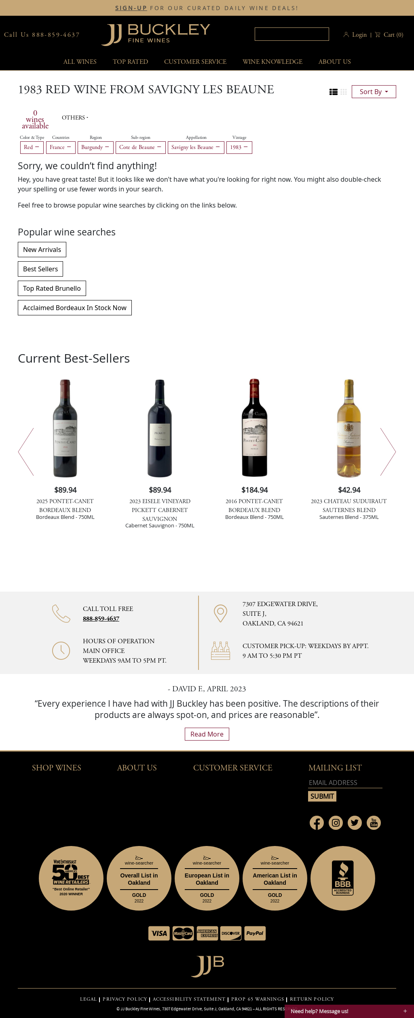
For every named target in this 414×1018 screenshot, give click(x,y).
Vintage (239, 138)
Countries (61, 138)
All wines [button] (80, 62)
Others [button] (74, 118)
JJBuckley (155, 35)
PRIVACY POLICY (125, 999)
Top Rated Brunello (52, 288)
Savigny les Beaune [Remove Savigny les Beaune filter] (196, 147)
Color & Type (32, 138)
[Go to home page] (207, 964)
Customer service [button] (195, 62)
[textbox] (292, 34)
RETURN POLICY (312, 999)
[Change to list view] (334, 92)
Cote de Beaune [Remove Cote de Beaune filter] (140, 147)
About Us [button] (335, 62)
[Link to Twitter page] (355, 823)
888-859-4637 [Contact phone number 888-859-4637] (101, 619)
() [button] (392, 35)
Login (359, 35)
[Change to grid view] (344, 92)
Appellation (196, 138)
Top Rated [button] (130, 62)
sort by (371, 91)
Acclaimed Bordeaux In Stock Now (75, 307)
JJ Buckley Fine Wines (140, 1009)
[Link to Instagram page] (336, 823)
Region (96, 138)
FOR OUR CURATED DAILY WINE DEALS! (207, 8)
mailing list (335, 768)
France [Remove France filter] (61, 147)
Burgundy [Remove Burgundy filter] (95, 147)
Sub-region (140, 138)
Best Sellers (40, 268)
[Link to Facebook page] (317, 823)
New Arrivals (42, 249)
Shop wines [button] (56, 768)
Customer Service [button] (232, 768)
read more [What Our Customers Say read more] (207, 734)
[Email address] (345, 782)
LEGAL (88, 999)
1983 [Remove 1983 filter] (239, 147)
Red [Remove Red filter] (32, 147)
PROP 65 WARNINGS (257, 999)
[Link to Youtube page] (374, 823)
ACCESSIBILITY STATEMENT (189, 999)
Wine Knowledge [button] (272, 62)
